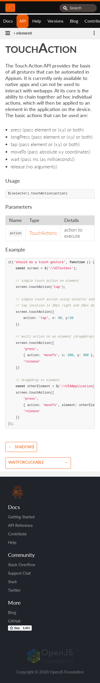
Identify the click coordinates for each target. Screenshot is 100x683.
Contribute (17, 533)
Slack (12, 581)
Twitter (14, 590)
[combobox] (78, 8)
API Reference (20, 525)
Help (36, 20)
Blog (74, 20)
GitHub (14, 620)
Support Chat (19, 573)
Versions (55, 20)
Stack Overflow (21, 564)
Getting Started (21, 516)
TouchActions (43, 233)
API (22, 20)
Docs (8, 20)
